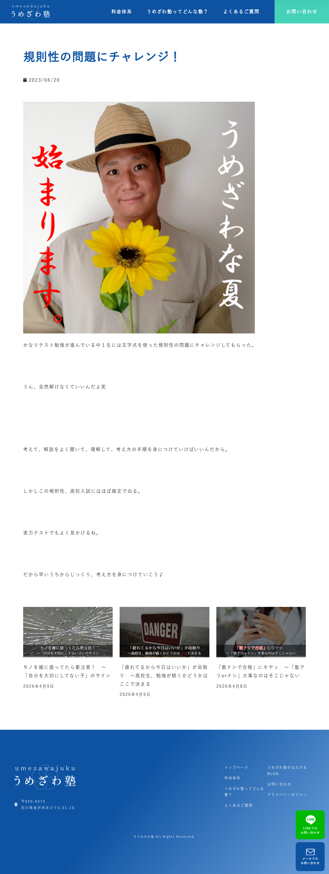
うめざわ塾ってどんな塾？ (178, 11)
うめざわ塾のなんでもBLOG (287, 771)
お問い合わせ (279, 784)
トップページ (236, 767)
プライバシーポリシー (287, 794)
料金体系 (121, 11)
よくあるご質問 (241, 11)
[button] (302, 11)
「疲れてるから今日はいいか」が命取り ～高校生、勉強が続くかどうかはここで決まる (164, 675)
